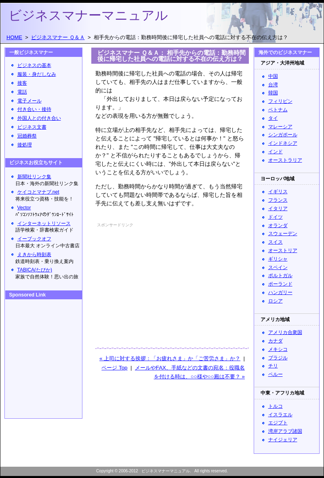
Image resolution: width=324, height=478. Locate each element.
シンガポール (282, 135)
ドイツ (275, 217)
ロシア (275, 301)
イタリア (278, 208)
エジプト (278, 423)
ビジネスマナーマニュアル (88, 15)
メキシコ (278, 349)
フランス (278, 200)
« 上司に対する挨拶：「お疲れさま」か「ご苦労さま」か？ (169, 358)
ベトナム (278, 110)
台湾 (273, 85)
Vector (24, 208)
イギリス (278, 191)
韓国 (273, 93)
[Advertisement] (149, 280)
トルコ (275, 406)
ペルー (275, 374)
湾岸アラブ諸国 (285, 431)
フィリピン (280, 101)
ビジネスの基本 (34, 65)
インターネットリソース (44, 223)
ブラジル (278, 358)
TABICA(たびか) (34, 270)
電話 (22, 92)
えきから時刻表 (34, 254)
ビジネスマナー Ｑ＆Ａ (58, 37)
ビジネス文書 (31, 127)
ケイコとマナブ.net (38, 192)
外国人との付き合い (39, 118)
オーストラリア (285, 160)
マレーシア (280, 126)
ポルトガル (280, 275)
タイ (273, 118)
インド (275, 151)
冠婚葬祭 (27, 136)
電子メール (29, 101)
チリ (273, 366)
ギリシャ (278, 259)
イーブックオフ (34, 239)
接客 (22, 83)
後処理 (24, 145)
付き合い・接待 (34, 109)
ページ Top (114, 368)
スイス (275, 242)
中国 (273, 76)
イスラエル (280, 414)
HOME (14, 37)
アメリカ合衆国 (285, 332)
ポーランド (280, 284)
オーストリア (282, 250)
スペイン (278, 267)
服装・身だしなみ (36, 74)
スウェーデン (282, 233)
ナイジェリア (282, 440)
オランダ (278, 225)
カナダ (275, 341)
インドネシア (282, 143)
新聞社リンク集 (34, 177)
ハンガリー (280, 292)
